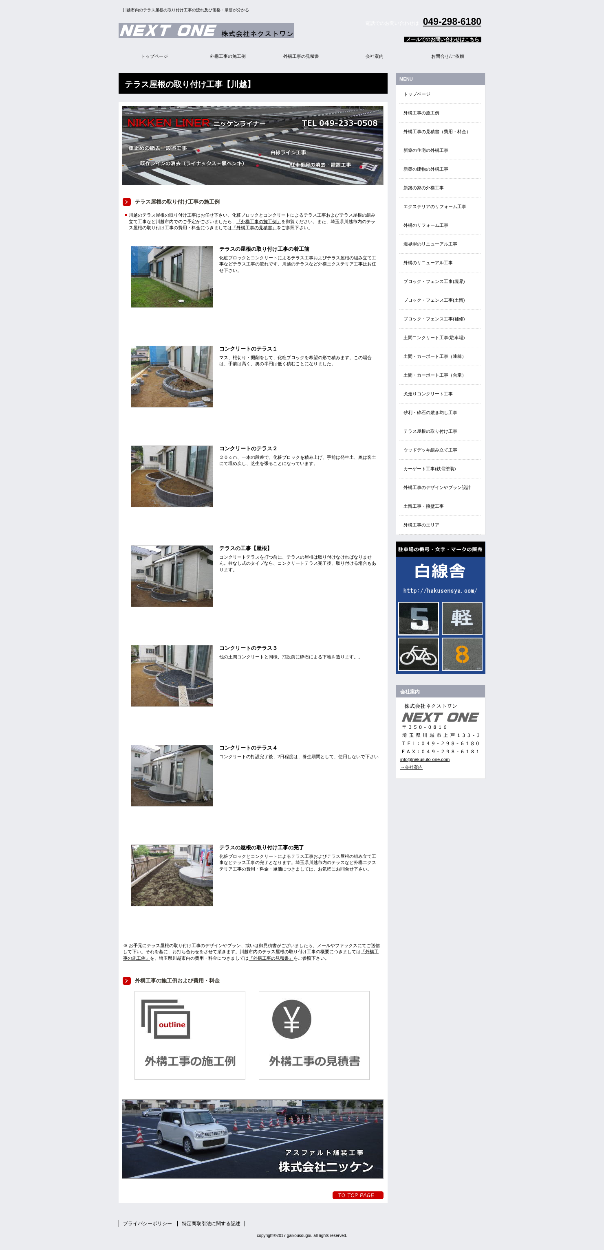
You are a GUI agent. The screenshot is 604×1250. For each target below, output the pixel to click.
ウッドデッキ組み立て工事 (430, 449)
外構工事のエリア (421, 524)
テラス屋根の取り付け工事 (430, 431)
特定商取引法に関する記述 (211, 1223)
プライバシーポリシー (147, 1223)
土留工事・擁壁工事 (423, 506)
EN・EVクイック (440, 608)
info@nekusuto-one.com (425, 759)
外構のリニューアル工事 (428, 262)
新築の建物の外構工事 (425, 169)
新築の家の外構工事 (423, 187)
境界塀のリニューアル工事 (430, 243)
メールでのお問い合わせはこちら (442, 39)
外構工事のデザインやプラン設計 (437, 487)
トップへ (358, 1195)
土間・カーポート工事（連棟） (434, 356)
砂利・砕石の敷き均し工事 (430, 412)
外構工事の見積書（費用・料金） (437, 131)
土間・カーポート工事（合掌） (434, 375)
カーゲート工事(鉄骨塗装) (429, 468)
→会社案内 (411, 767)
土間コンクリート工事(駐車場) (434, 337)
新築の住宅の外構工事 (425, 150)
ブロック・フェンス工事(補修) (434, 318)
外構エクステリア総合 (220, 30)
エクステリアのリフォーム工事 (434, 206)
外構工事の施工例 (421, 112)
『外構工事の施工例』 (258, 221)
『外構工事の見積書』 (254, 227)
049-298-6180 (452, 21)
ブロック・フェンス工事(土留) (434, 300)
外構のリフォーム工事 (425, 225)
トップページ (416, 94)
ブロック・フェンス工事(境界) (434, 281)
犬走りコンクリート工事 (428, 393)
